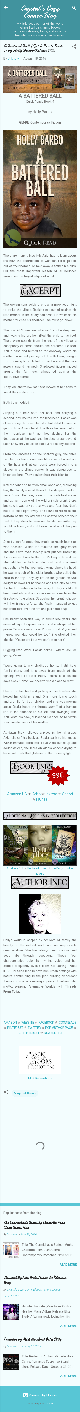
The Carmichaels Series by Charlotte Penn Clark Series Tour (34, 1225)
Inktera (51, 794)
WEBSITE (27, 1022)
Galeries (49, 1403)
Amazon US (17, 794)
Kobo (36, 794)
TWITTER (34, 1028)
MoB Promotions (40, 1078)
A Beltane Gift (14, 868)
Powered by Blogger (40, 1395)
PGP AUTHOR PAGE (59, 1028)
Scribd (67, 794)
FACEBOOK (46, 1022)
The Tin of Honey (37, 868)
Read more (68, 1265)
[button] (74, 47)
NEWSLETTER (53, 1033)
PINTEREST (15, 1028)
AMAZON (10, 1022)
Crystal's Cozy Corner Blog (40, 11)
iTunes (42, 799)
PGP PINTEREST (28, 1033)
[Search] (74, 8)
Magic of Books (25, 1093)
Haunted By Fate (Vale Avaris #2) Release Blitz (34, 1280)
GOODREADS (68, 1022)
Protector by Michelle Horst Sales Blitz (32, 1339)
